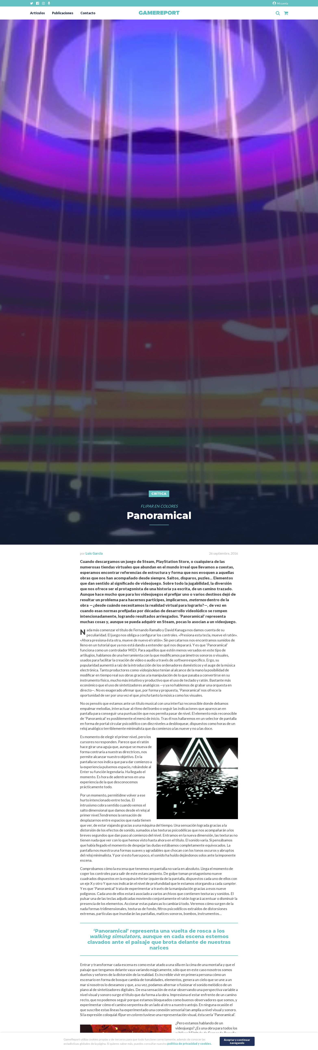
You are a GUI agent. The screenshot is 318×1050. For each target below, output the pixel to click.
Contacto (87, 13)
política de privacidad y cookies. (189, 1043)
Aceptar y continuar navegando (237, 1041)
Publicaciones (62, 13)
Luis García (94, 553)
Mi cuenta (280, 3)
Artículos (37, 13)
